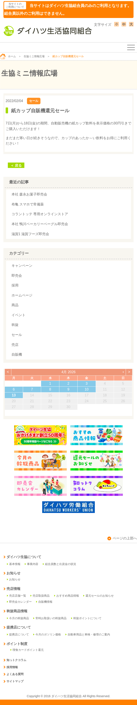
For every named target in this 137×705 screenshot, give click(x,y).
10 (87, 389)
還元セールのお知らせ (98, 595)
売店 (15, 345)
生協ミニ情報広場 (34, 56)
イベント (18, 315)
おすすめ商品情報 (66, 595)
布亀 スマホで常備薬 (28, 204)
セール (33, 101)
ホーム (8, 56)
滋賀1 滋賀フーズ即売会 (30, 234)
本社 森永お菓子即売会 (29, 194)
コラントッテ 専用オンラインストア (40, 214)
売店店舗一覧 (16, 595)
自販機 (17, 354)
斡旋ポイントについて (86, 618)
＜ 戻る (16, 165)
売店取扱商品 (40, 595)
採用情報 (10, 667)
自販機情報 (44, 601)
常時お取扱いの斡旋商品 (50, 618)
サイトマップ (13, 681)
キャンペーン (22, 265)
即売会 (17, 275)
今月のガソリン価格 (47, 634)
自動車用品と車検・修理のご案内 (87, 634)
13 (14, 395)
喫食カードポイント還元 (27, 649)
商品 (15, 305)
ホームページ (22, 295)
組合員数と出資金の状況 (59, 564)
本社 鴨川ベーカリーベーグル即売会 (40, 224)
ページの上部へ (122, 538)
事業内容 (31, 564)
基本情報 (13, 564)
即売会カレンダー (19, 601)
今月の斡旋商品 (18, 618)
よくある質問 (13, 674)
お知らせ (13, 579)
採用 (15, 285)
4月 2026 (69, 372)
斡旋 (15, 325)
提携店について (18, 634)
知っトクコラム (14, 660)
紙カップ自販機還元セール (40, 110)
